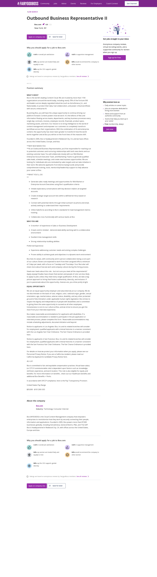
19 (50, 24)
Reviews (83, 3)
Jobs (55, 3)
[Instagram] (23, 549)
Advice (63, 3)
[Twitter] (28, 549)
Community (45, 3)
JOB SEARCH (32, 12)
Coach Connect (112, 3)
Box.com (39, 406)
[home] (27, 3)
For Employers (96, 3)
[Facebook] (18, 549)
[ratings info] (27, 76)
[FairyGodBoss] (28, 544)
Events (73, 3)
